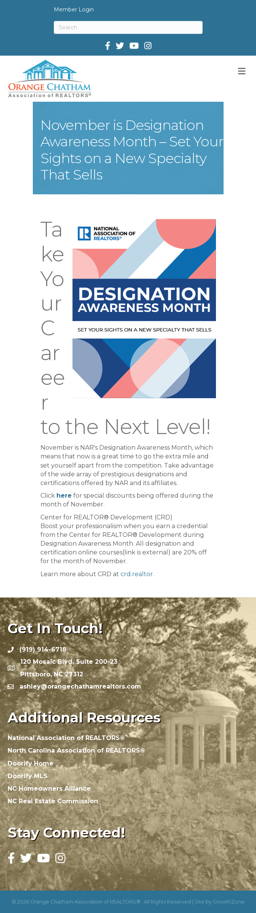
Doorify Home (30, 763)
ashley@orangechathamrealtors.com (80, 686)
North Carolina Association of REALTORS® (76, 750)
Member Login (74, 9)
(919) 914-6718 (42, 649)
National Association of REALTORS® (66, 738)
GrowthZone (229, 902)
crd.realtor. (137, 574)
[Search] (128, 27)
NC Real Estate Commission (53, 801)
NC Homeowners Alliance (49, 788)
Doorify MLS (28, 776)
